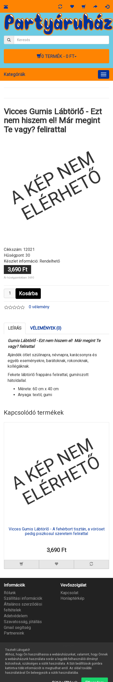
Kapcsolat (69, 592)
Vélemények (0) (45, 328)
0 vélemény (39, 306)
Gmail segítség (17, 627)
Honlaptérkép (72, 598)
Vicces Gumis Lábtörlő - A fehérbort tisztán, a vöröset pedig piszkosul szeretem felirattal (57, 531)
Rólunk (10, 592)
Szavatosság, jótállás (23, 621)
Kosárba (28, 293)
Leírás (14, 328)
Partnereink (14, 633)
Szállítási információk (23, 598)
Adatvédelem (16, 615)
